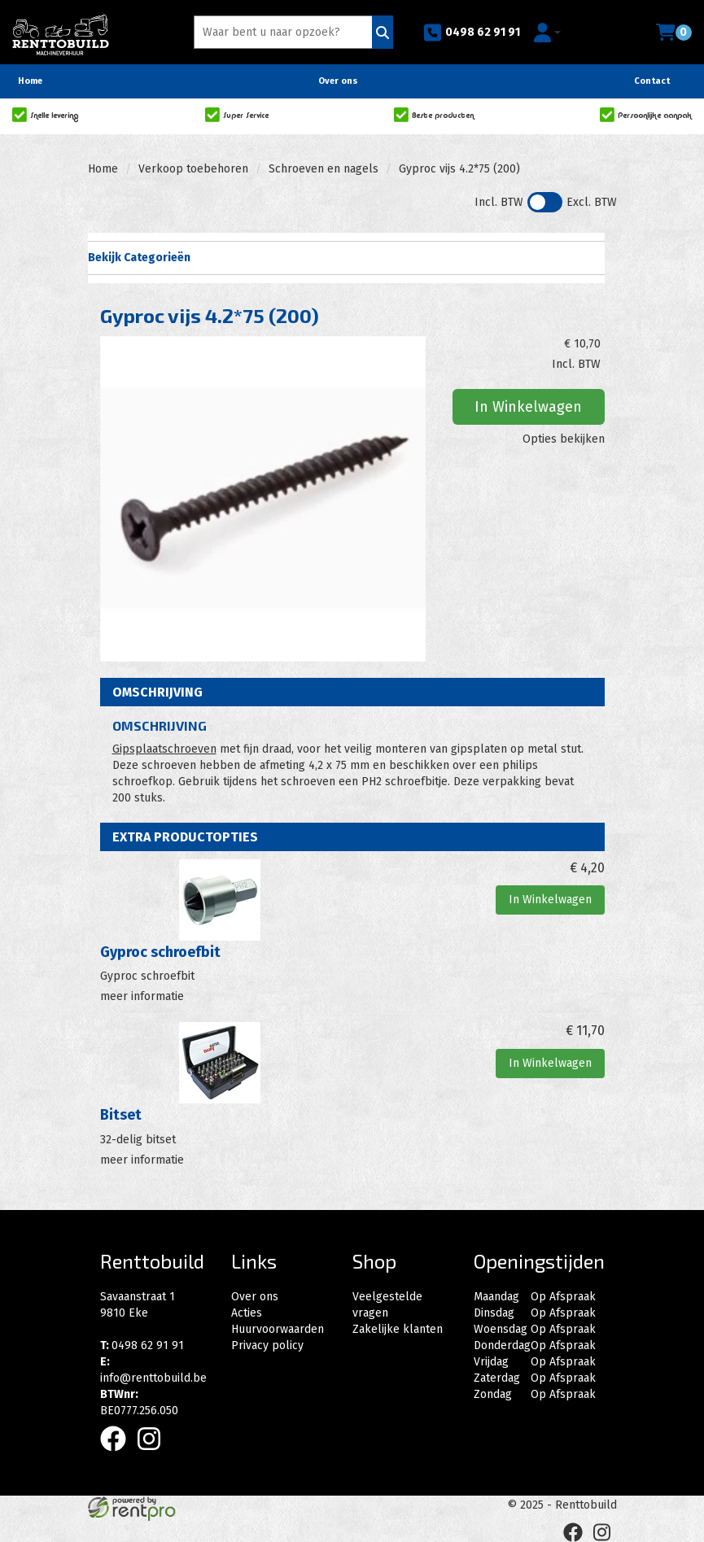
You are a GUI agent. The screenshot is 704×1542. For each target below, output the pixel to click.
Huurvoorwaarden (277, 1329)
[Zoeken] (382, 32)
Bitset (121, 1115)
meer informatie (142, 996)
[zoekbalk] (285, 32)
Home (30, 81)
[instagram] (154, 1454)
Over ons (338, 81)
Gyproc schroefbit (160, 952)
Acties (246, 1313)
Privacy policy (267, 1345)
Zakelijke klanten (397, 1329)
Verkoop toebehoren (193, 169)
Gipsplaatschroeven (164, 749)
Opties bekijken (564, 439)
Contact (652, 81)
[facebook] (118, 1454)
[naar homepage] (60, 29)
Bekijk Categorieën (346, 257)
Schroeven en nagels (323, 169)
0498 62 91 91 (471, 32)
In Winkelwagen (528, 407)
